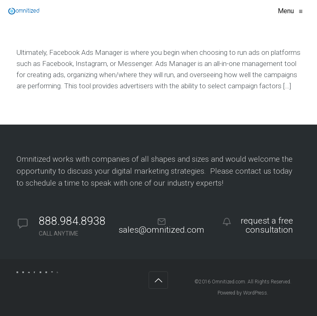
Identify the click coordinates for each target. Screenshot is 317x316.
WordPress (255, 293)
